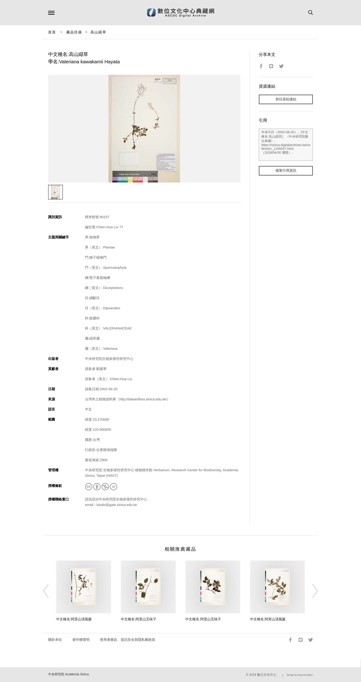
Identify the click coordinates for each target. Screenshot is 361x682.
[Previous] (50, 590)
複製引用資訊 (286, 171)
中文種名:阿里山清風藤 (74, 619)
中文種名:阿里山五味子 (138, 619)
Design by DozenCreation (300, 675)
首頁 (52, 32)
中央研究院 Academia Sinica (68, 674)
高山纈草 (98, 32)
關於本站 (55, 640)
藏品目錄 (74, 32)
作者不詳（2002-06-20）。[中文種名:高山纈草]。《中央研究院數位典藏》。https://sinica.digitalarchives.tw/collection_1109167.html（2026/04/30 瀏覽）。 (286, 145)
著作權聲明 (81, 640)
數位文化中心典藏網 (180, 12)
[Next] (310, 590)
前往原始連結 (286, 99)
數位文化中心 (267, 674)
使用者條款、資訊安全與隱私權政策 (127, 640)
